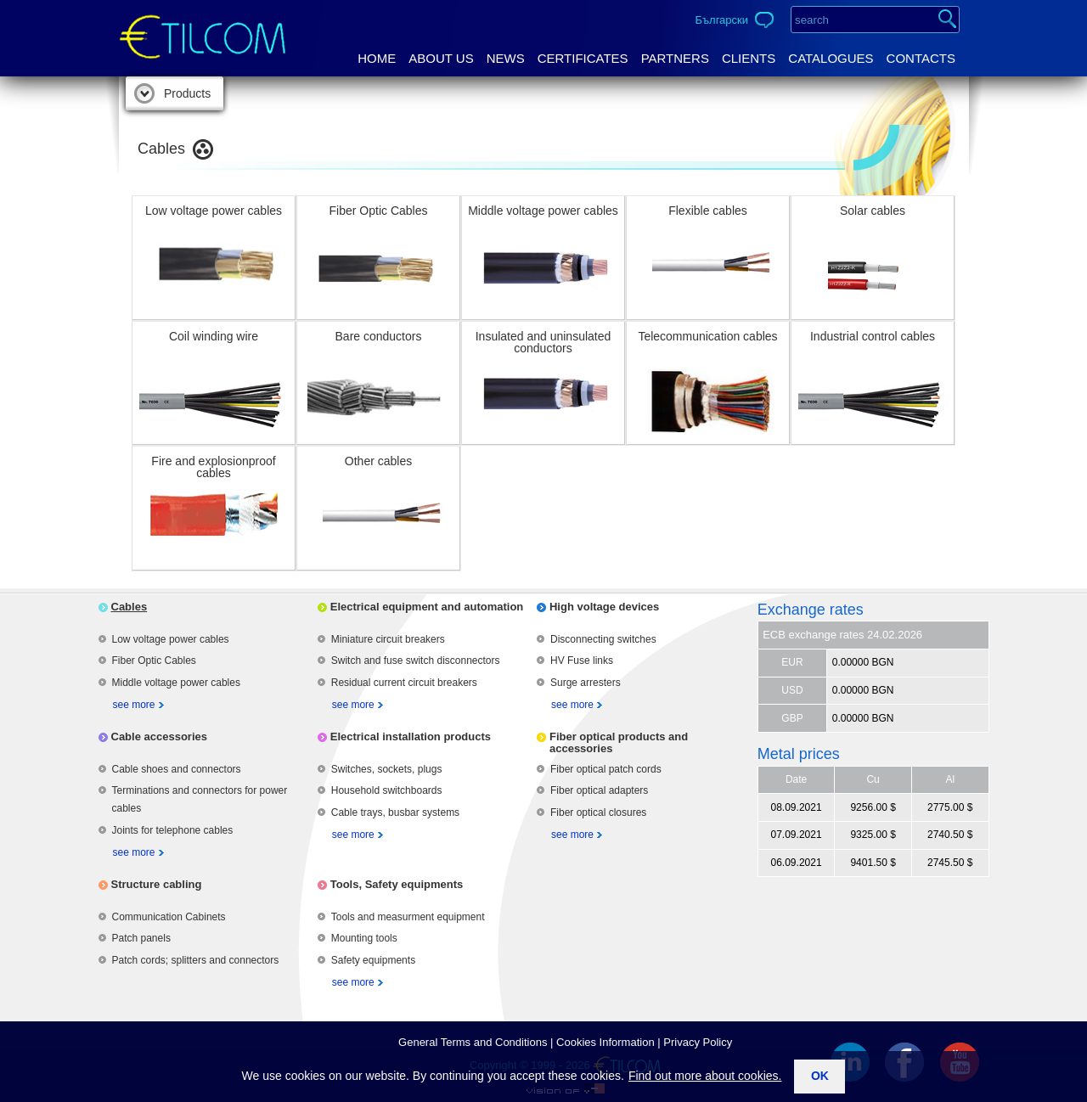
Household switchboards (386, 790)
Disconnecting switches (603, 639)
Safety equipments (373, 960)
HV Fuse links (581, 660)
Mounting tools (364, 938)
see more (134, 705)
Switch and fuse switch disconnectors (415, 660)
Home (377, 58)
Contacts (921, 58)
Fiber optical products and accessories (618, 742)
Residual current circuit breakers (404, 683)
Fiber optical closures (598, 812)
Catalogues (830, 58)
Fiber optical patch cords (606, 769)
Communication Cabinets (169, 917)
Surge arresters (585, 683)
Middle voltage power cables (176, 683)
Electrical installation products (410, 736)
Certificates (583, 58)
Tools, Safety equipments (397, 884)
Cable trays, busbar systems (395, 812)
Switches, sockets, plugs (386, 769)
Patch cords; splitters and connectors (195, 960)
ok (820, 1075)
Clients (748, 58)
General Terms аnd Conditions (472, 1042)
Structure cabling (156, 884)
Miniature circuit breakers (388, 639)
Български (721, 20)
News (506, 58)
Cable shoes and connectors (176, 769)
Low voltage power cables (170, 639)
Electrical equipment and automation (427, 606)
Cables (129, 606)
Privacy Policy (697, 1042)
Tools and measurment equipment (408, 917)
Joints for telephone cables (173, 830)
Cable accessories (159, 736)
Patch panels (141, 938)
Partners (675, 58)
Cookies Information (605, 1042)
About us (440, 58)
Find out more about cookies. (705, 1075)
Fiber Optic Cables (154, 660)
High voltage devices (604, 606)
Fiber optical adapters (599, 790)
